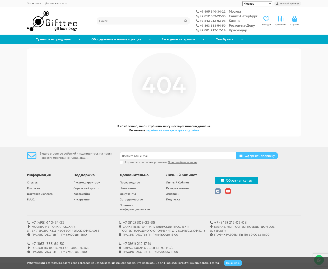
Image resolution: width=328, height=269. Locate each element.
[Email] (178, 155)
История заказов (178, 188)
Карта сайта (81, 194)
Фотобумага (273, 39)
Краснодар (238, 30)
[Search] (143, 21)
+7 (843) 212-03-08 (230, 222)
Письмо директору (86, 182)
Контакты (34, 188)
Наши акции (128, 188)
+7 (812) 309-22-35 (139, 222)
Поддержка (84, 175)
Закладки (172, 194)
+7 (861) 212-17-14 (137, 243)
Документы (128, 194)
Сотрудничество (131, 199)
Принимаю (233, 262)
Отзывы (32, 182)
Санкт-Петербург (243, 16)
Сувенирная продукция (60, 39)
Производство (130, 182)
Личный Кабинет (181, 175)
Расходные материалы (212, 39)
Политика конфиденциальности (135, 207)
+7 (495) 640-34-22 (48, 222)
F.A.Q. (31, 199)
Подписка (173, 199)
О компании (34, 3)
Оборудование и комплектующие (136, 39)
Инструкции (81, 199)
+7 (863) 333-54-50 (48, 243)
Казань (235, 21)
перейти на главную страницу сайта (172, 130)
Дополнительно (134, 175)
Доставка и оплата (56, 3)
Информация (39, 175)
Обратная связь (236, 180)
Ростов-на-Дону (242, 25)
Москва (235, 11)
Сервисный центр (86, 188)
